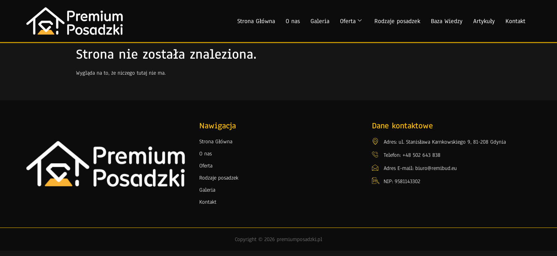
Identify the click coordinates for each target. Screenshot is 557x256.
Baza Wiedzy (447, 21)
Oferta (351, 21)
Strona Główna (256, 21)
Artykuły (484, 21)
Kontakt (515, 21)
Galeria (319, 21)
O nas (293, 21)
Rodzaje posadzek (397, 21)
